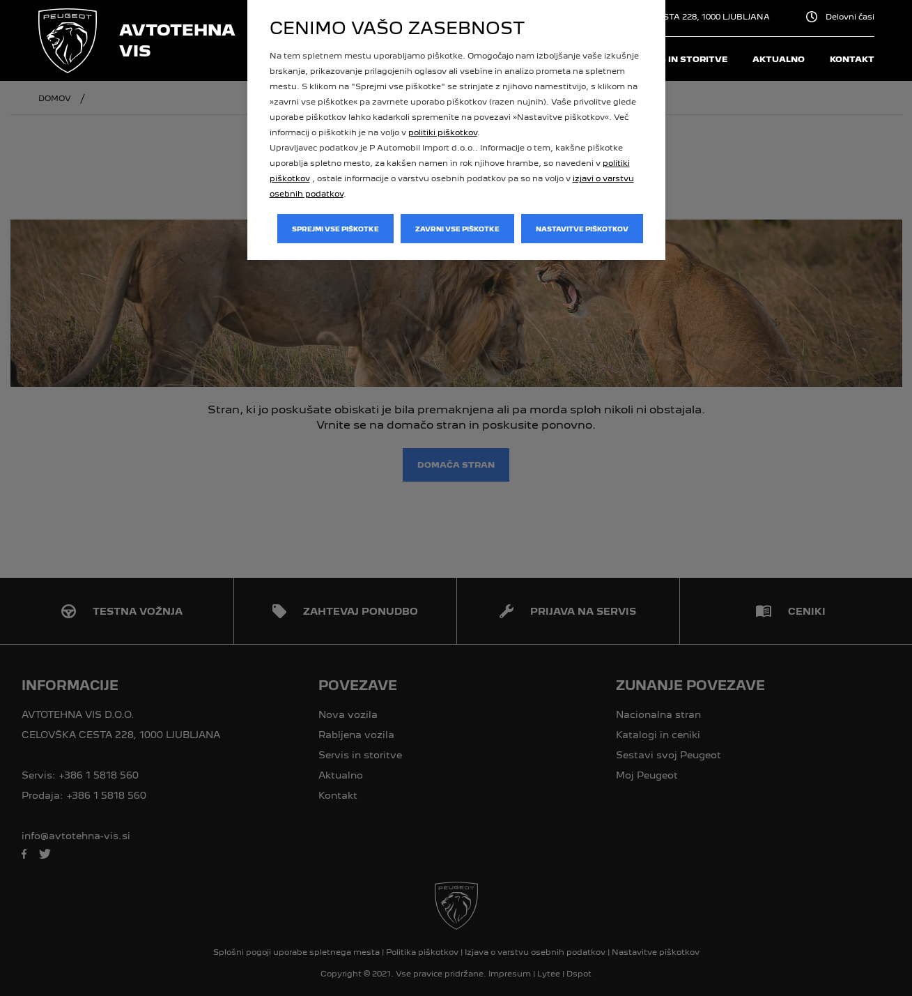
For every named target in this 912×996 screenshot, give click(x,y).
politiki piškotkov (442, 132)
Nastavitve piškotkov (582, 229)
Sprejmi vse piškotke (335, 229)
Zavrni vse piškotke (457, 229)
